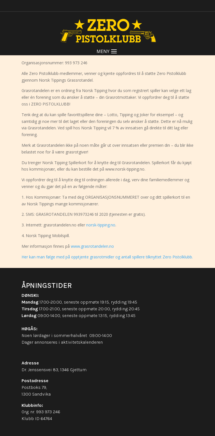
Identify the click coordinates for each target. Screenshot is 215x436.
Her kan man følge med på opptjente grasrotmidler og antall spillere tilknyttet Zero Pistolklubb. (107, 257)
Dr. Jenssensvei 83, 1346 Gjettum (54, 369)
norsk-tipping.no (100, 225)
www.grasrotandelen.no (92, 246)
